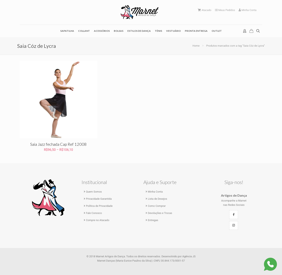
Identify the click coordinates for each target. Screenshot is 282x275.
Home (196, 45)
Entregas (153, 220)
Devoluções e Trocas (160, 213)
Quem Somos (94, 191)
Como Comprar (157, 205)
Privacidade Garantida (99, 198)
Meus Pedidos (225, 10)
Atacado (204, 10)
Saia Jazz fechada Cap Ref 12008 (58, 144)
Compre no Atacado (97, 220)
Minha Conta (247, 10)
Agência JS (189, 256)
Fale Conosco (94, 213)
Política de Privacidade (99, 205)
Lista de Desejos (157, 198)
